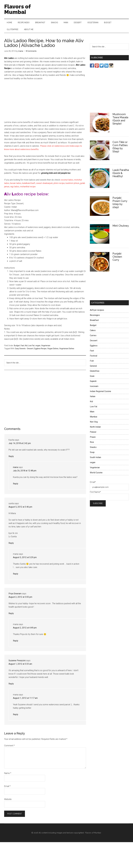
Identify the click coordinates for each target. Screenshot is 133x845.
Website (8, 802)
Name (7, 776)
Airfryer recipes (97, 313)
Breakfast (94, 323)
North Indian (95, 429)
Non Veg (94, 424)
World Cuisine (96, 475)
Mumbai (93, 419)
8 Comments (31, 54)
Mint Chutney (120, 228)
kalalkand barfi (28, 186)
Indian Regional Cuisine (100, 394)
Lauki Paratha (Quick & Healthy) (120, 176)
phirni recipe (59, 186)
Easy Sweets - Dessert (24, 351)
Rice (92, 445)
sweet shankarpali (44, 186)
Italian (92, 399)
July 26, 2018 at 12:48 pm (24, 473)
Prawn (93, 440)
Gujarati (93, 384)
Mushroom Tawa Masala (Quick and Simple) (120, 121)
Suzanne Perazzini (17, 663)
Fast (22, 348)
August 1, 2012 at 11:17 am (25, 701)
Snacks (93, 450)
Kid (26, 348)
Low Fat (31, 348)
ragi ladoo (14, 189)
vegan (37, 348)
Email (7, 789)
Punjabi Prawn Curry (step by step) (119, 205)
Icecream (94, 389)
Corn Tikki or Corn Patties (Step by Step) (120, 149)
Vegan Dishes (52, 351)
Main (92, 414)
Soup (92, 455)
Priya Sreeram (15, 596)
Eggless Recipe (40, 351)
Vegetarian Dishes (66, 351)
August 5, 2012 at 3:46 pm (20, 509)
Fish (92, 363)
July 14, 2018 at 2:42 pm (20, 446)
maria (15, 470)
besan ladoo (15, 186)
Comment (9, 748)
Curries (93, 338)
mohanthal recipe (28, 189)
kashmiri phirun (72, 186)
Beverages (95, 318)
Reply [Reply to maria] (15, 486)
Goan (92, 379)
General (93, 368)
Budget (17, 348)
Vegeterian (45, 348)
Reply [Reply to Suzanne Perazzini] (11, 686)
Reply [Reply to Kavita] (11, 459)
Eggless (93, 348)
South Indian (95, 460)
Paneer (93, 434)
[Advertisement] (45, 102)
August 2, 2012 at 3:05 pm (20, 600)
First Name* (95, 494)
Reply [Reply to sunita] (11, 546)
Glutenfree (94, 373)
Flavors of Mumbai (17, 9)
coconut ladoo (67, 182)
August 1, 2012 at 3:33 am (20, 667)
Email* (93, 485)
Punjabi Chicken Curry (117, 259)
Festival (93, 358)
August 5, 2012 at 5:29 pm (25, 560)
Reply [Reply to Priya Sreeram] (11, 616)
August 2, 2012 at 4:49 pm (25, 630)
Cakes (93, 333)
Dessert (93, 343)
